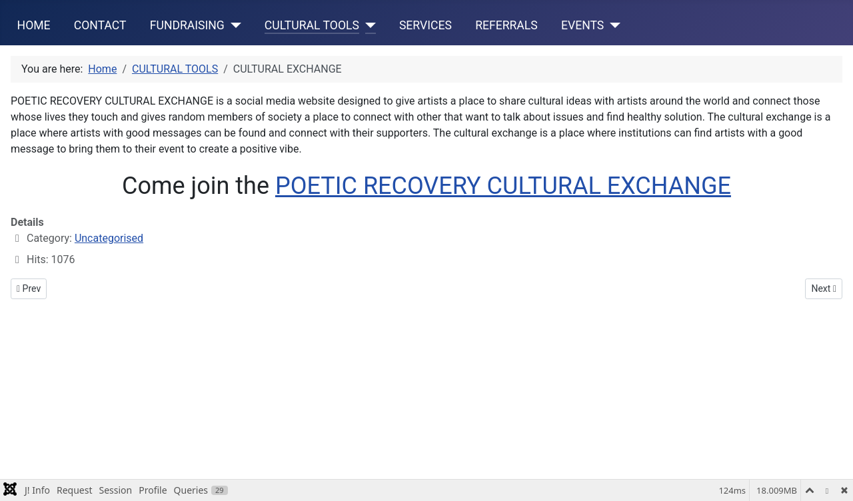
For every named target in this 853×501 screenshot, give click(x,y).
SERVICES (425, 25)
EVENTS (582, 25)
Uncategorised (109, 238)
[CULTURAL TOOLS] (367, 25)
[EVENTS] (612, 25)
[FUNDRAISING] (233, 25)
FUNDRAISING (187, 25)
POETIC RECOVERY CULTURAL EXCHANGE (503, 186)
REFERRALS (506, 25)
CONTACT (100, 25)
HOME (34, 25)
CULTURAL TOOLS (312, 25)
